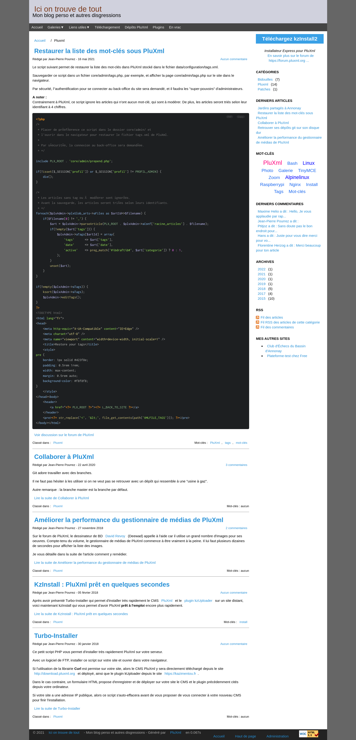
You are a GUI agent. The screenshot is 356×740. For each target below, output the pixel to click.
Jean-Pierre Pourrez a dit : (278, 221)
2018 (261, 289)
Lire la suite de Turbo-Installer (57, 708)
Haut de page (245, 736)
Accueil (37, 27)
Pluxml (57, 442)
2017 (261, 294)
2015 (261, 298)
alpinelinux (297, 177)
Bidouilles (265, 79)
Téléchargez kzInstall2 (289, 39)
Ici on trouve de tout (68, 9)
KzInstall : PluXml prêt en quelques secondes (102, 584)
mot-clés (241, 442)
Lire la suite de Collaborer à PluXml (61, 498)
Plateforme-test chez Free (287, 356)
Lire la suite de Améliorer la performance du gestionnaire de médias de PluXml (95, 562)
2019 (261, 284)
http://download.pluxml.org (54, 673)
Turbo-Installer (56, 635)
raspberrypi (272, 184)
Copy (241, 116)
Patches (264, 89)
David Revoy (115, 536)
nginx (295, 184)
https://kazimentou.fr (180, 673)
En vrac (175, 27)
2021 (261, 274)
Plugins (158, 27)
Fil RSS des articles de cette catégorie (290, 322)
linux (309, 163)
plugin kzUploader (198, 600)
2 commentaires (236, 528)
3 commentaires (236, 465)
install (243, 622)
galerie (285, 170)
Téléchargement (107, 27)
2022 (261, 269)
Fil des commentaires (277, 327)
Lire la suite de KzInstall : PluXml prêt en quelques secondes (81, 614)
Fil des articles (272, 317)
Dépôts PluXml (136, 27)
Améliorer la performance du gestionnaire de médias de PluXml (128, 519)
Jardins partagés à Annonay (279, 108)
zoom (274, 177)
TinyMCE (307, 170)
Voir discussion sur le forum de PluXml (64, 435)
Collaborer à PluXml (64, 456)
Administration (278, 736)
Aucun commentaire (233, 59)
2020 (261, 279)
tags (228, 442)
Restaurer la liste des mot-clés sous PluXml (99, 51)
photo (267, 170)
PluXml (215, 442)
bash (292, 163)
